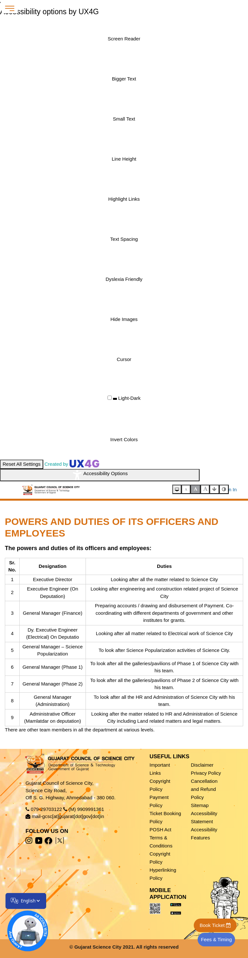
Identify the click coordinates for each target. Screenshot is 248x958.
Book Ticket (215, 925)
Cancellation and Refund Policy (204, 789)
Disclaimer (202, 765)
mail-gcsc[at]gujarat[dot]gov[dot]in (68, 816)
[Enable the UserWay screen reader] (124, 39)
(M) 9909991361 (86, 809)
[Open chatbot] (23, 927)
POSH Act (160, 829)
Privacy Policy (206, 773)
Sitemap (200, 805)
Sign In (229, 489)
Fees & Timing (216, 939)
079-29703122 (46, 809)
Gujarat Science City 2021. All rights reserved (126, 947)
